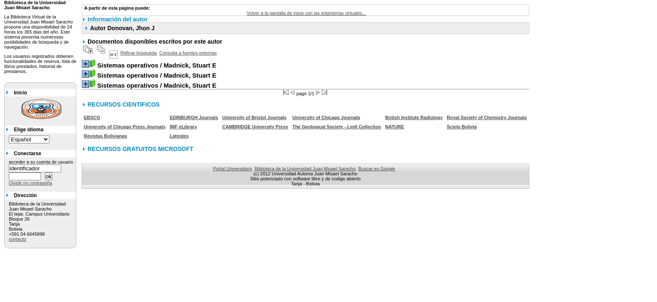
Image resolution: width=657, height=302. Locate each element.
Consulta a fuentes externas (188, 52)
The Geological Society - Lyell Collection (336, 126)
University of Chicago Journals (326, 117)
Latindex (179, 135)
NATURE (394, 126)
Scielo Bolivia (462, 126)
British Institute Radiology (413, 117)
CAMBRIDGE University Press (255, 126)
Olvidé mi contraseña (30, 182)
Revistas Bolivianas (105, 135)
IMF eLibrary (183, 126)
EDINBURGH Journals (194, 117)
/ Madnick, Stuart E (156, 65)
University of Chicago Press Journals (125, 126)
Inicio (20, 93)
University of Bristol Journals (254, 117)
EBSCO (92, 117)
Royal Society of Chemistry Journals (487, 117)
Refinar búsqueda (138, 52)
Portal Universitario (232, 168)
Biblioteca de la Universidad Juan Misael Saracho (305, 168)
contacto (17, 239)
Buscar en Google (376, 168)
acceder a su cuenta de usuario (41, 161)
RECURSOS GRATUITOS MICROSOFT (140, 149)
